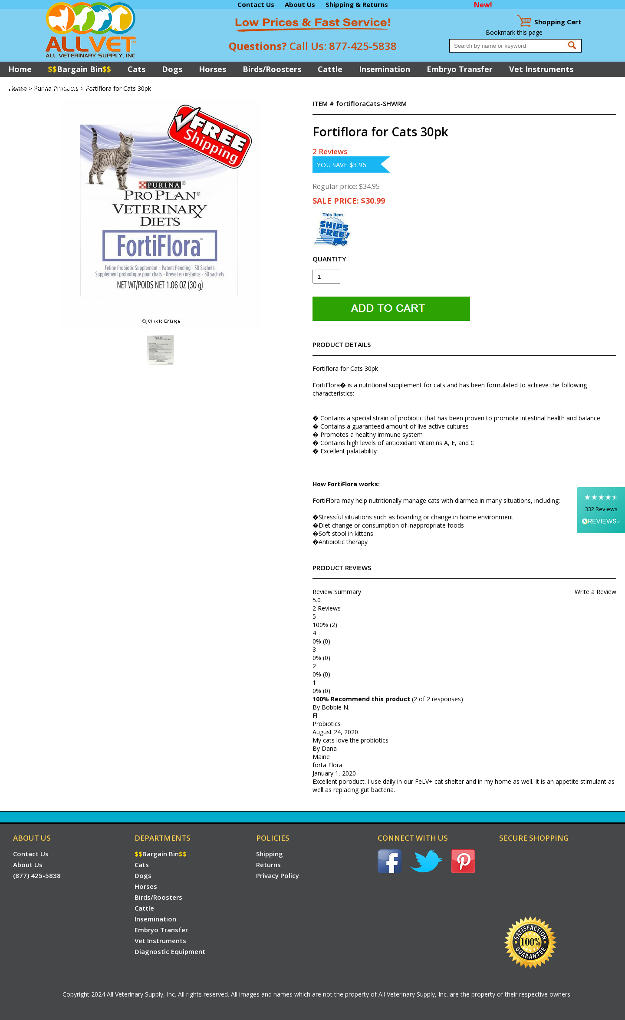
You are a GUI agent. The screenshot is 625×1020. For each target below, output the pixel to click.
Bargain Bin (79, 69)
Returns (268, 864)
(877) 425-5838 (37, 875)
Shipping (269, 853)
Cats (136, 69)
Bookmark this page (514, 32)
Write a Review (595, 592)
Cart (558, 21)
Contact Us (255, 4)
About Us (300, 4)
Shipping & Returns (357, 4)
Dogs (172, 69)
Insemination (384, 69)
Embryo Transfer (460, 69)
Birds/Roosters (272, 69)
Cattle (330, 69)
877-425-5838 (363, 46)
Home (20, 69)
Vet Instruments (541, 69)
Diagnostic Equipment (51, 86)
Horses (212, 69)
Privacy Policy (277, 875)
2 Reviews (330, 151)
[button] (601, 510)
